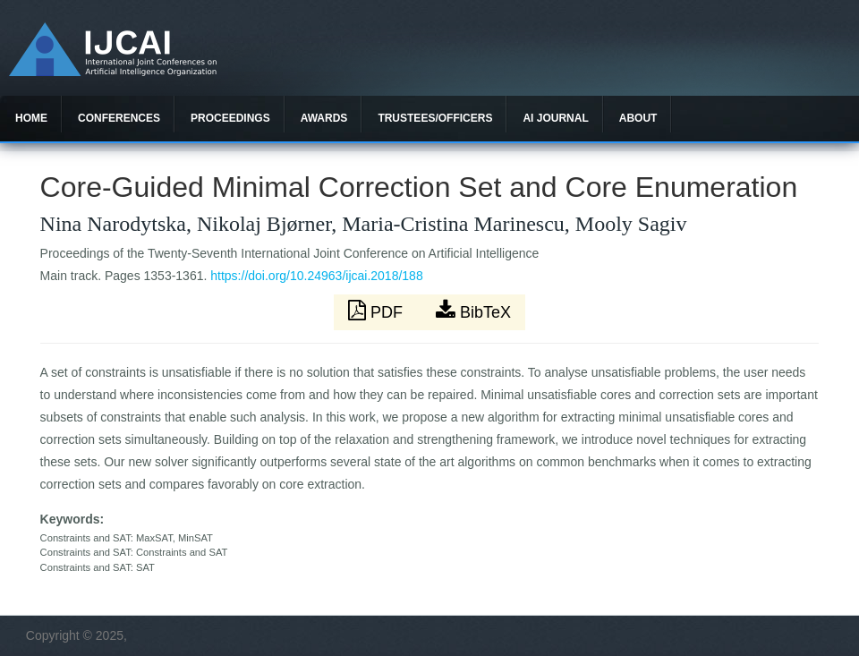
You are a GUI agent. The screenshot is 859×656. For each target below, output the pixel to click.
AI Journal (555, 118)
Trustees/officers (435, 118)
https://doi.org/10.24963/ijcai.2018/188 (316, 275)
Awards (324, 118)
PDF (377, 310)
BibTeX (473, 310)
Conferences (119, 118)
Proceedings (230, 118)
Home (31, 118)
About (638, 118)
